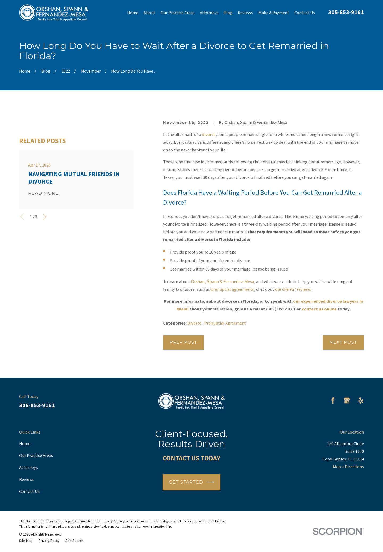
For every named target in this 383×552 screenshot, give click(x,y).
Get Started (191, 482)
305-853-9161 (346, 12)
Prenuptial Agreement (225, 323)
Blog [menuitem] (228, 12)
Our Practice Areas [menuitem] (177, 12)
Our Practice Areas (36, 455)
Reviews (26, 479)
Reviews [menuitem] (245, 12)
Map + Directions (348, 466)
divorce (208, 134)
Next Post (343, 342)
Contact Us (29, 491)
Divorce (194, 323)
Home (24, 443)
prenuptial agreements (232, 289)
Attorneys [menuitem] (209, 12)
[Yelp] (361, 400)
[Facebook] (333, 400)
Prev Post (183, 342)
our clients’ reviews (293, 289)
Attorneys (28, 467)
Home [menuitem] (132, 12)
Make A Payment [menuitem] (273, 12)
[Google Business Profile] (347, 400)
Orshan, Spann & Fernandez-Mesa (222, 281)
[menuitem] (25, 541)
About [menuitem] (149, 12)
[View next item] (44, 293)
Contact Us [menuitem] (304, 12)
